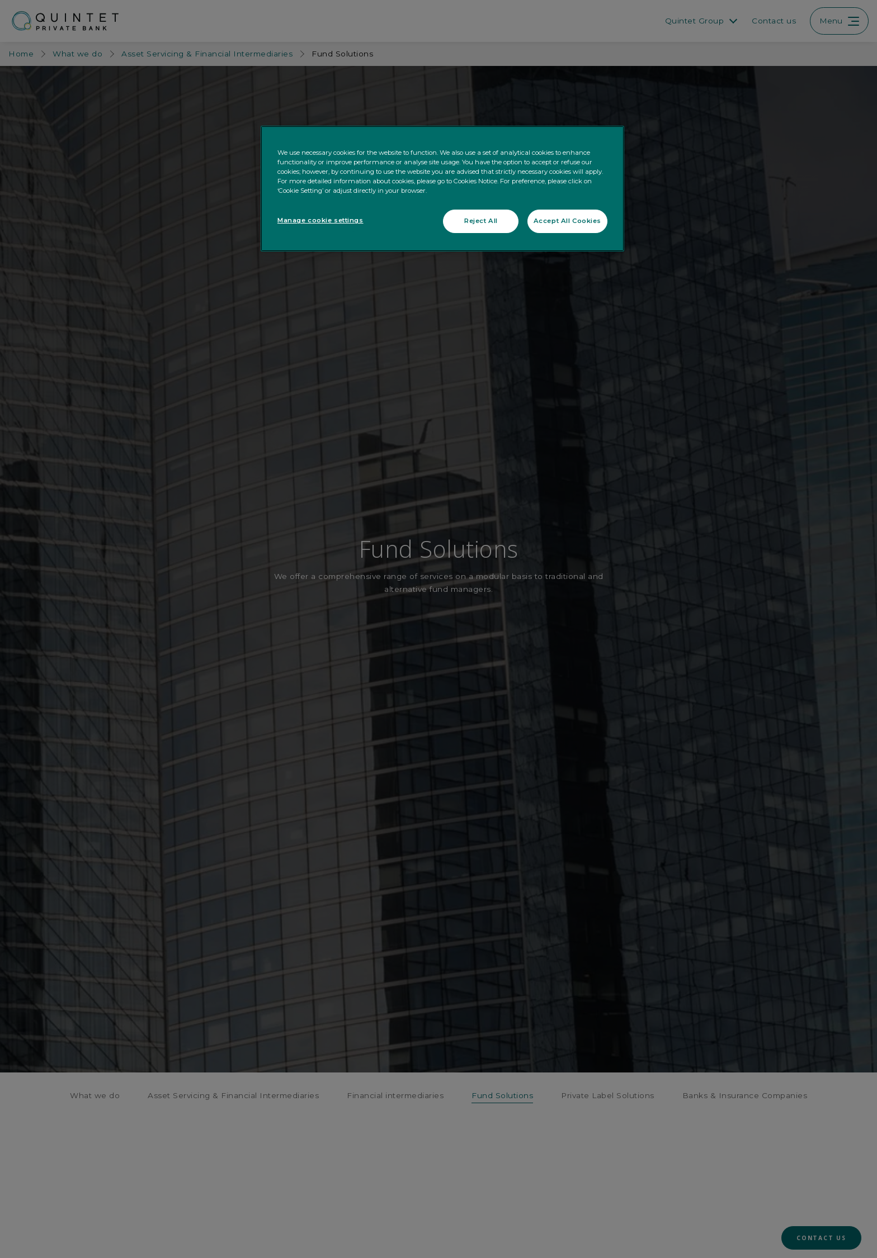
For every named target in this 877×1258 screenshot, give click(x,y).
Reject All (481, 221)
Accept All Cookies (567, 221)
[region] (442, 188)
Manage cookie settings (320, 220)
